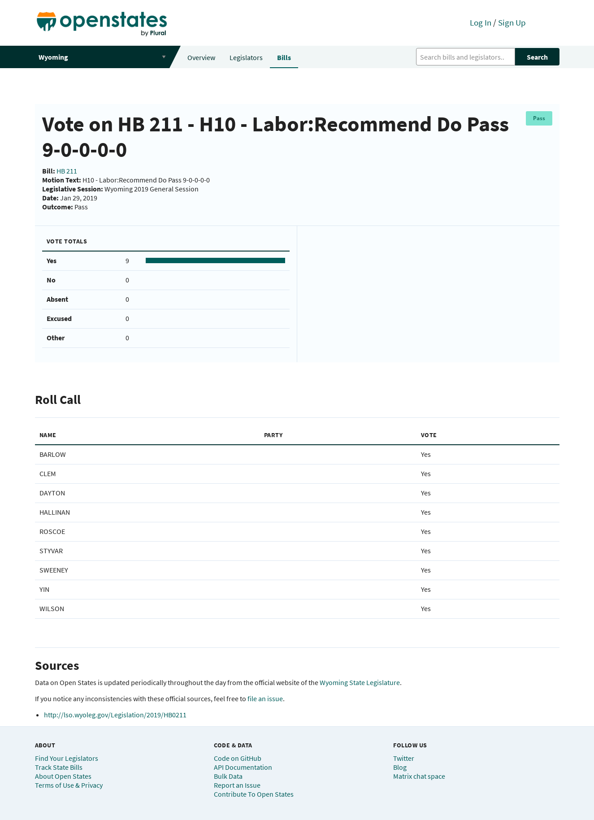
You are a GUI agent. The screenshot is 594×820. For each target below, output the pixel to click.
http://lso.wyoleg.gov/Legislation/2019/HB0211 (115, 714)
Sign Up (512, 22)
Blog (400, 767)
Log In (480, 22)
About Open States (63, 776)
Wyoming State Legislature (360, 682)
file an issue (265, 698)
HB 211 (66, 170)
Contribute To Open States (254, 794)
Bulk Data (228, 776)
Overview (201, 57)
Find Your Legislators (66, 758)
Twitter (403, 758)
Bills (284, 57)
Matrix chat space (419, 776)
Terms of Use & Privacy (69, 785)
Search (537, 56)
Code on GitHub (237, 758)
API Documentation (243, 767)
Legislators (246, 57)
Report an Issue (237, 785)
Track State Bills (58, 767)
